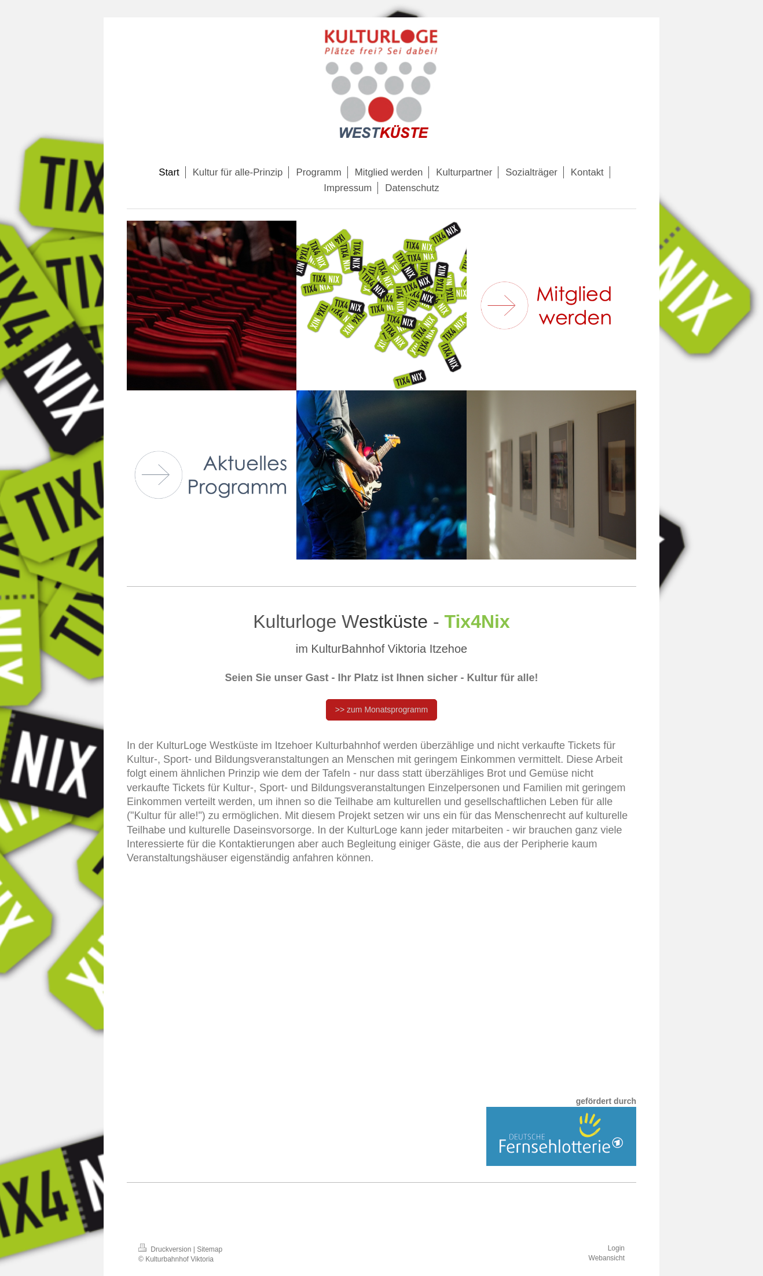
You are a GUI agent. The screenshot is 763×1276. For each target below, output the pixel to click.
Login (616, 1248)
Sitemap (209, 1249)
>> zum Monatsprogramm (381, 709)
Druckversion (165, 1249)
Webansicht (607, 1258)
